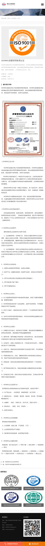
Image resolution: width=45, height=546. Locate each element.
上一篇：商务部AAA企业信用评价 (9, 462)
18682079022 (11, 544)
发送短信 (34, 544)
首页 (8, 18)
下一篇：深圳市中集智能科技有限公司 (10, 464)
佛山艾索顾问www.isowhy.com (23, 541)
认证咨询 (13, 18)
